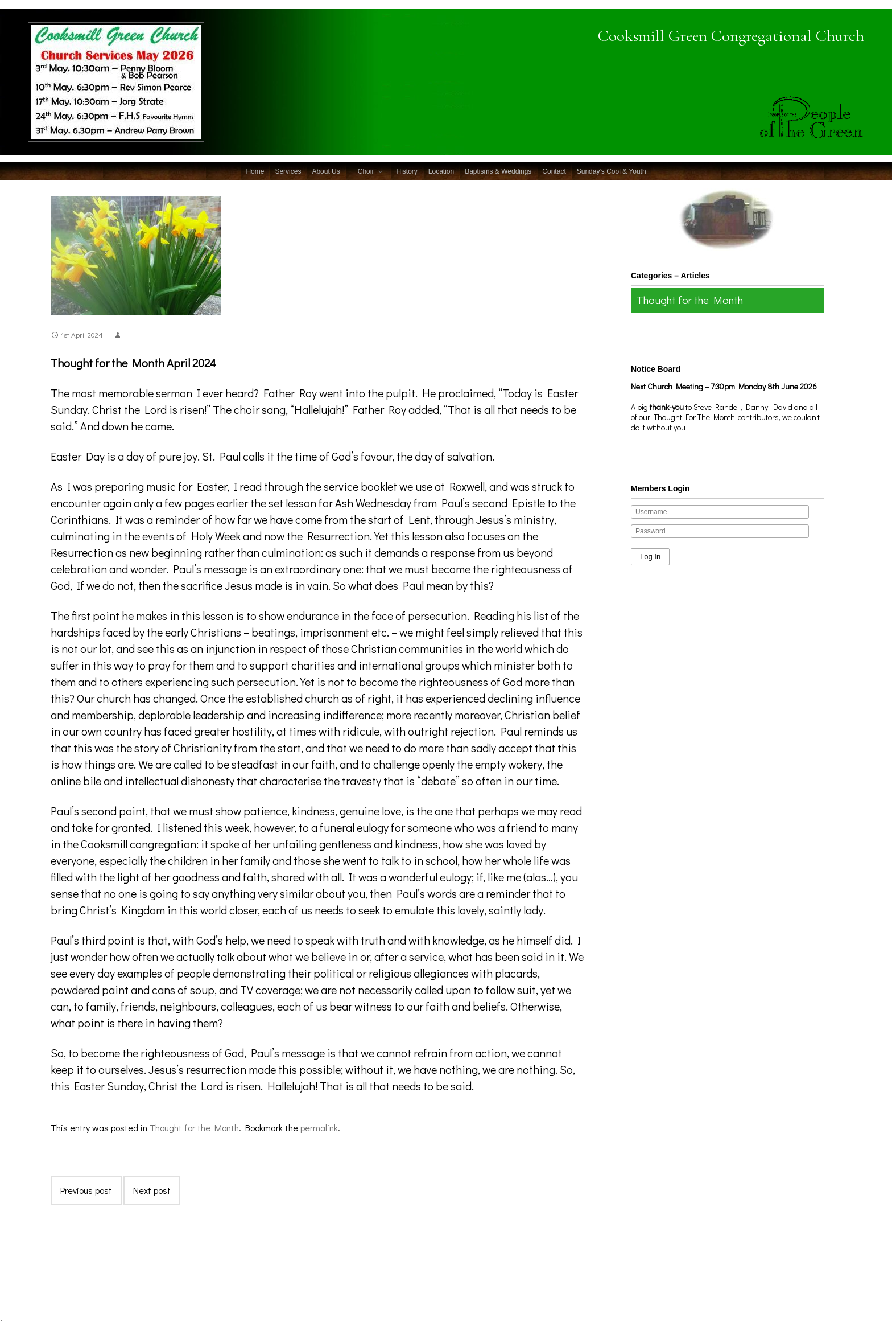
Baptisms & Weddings (498, 171)
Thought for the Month (194, 1128)
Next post (152, 1190)
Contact (553, 171)
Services (288, 171)
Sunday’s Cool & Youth (611, 171)
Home (255, 171)
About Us (326, 171)
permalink (319, 1128)
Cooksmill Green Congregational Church (702, 35)
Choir (366, 171)
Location (441, 171)
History (406, 171)
